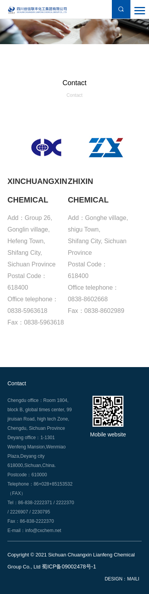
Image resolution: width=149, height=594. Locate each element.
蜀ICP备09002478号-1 (69, 566)
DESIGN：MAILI (121, 579)
